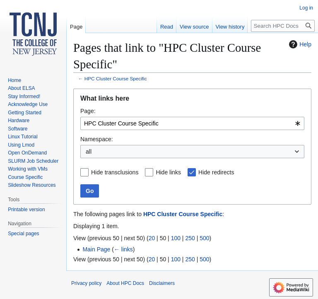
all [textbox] (89, 151)
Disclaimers (162, 283)
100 (176, 238)
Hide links (168, 172)
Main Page (96, 249)
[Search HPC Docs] (283, 26)
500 (204, 238)
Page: (88, 111)
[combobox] (192, 123)
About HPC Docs (125, 283)
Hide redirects (216, 172)
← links (123, 249)
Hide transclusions (114, 172)
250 (190, 238)
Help (299, 44)
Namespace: (96, 139)
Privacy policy (86, 283)
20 (152, 238)
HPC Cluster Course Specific (115, 78)
